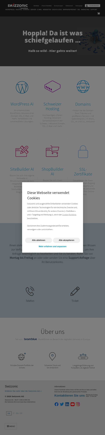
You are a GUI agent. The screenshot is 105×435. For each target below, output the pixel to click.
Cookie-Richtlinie (69, 214)
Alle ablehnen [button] (38, 240)
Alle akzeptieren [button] (66, 240)
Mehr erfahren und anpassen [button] (52, 246)
